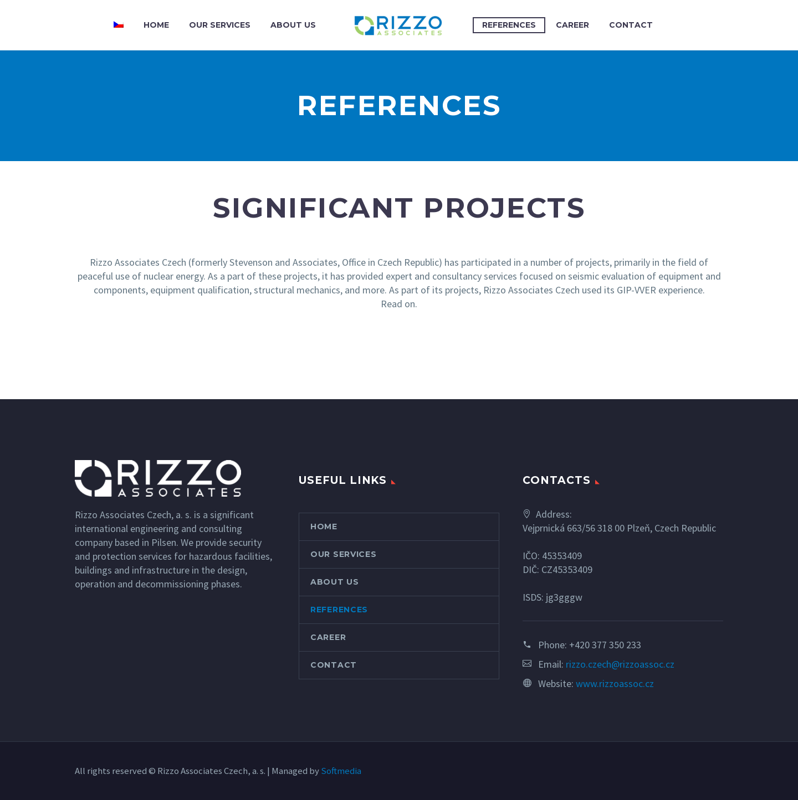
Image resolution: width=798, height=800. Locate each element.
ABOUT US (293, 25)
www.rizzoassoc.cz (615, 683)
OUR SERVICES (219, 25)
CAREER (572, 25)
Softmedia (341, 771)
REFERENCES (509, 25)
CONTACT (631, 25)
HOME (156, 25)
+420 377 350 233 (605, 644)
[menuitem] (118, 25)
